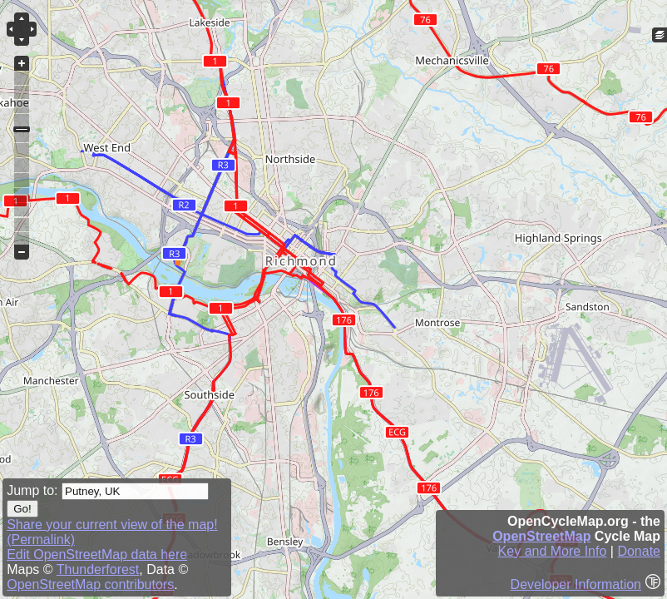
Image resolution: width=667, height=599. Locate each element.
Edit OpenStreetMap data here (97, 554)
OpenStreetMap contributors (90, 584)
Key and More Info (552, 551)
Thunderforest (98, 569)
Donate (638, 551)
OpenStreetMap (541, 536)
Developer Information (576, 584)
